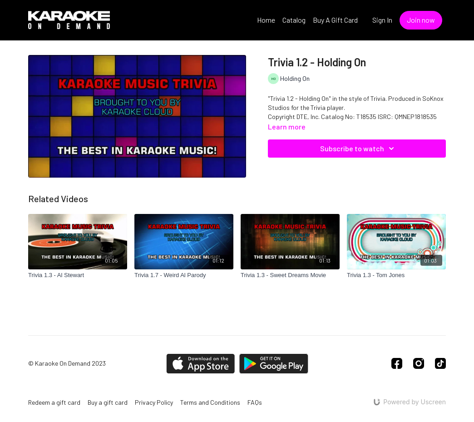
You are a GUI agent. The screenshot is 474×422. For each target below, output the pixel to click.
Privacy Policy (154, 402)
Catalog (294, 19)
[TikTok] (440, 363)
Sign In (382, 19)
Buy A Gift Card (335, 19)
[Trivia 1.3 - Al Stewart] (77, 275)
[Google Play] (274, 363)
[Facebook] (396, 363)
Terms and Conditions (210, 402)
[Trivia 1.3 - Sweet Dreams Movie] (290, 275)
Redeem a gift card (54, 402)
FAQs (254, 402)
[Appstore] (200, 363)
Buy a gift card (108, 402)
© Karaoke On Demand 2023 (67, 363)
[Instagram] (418, 363)
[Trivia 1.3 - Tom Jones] (396, 275)
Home (266, 19)
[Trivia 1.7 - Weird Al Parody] (183, 275)
